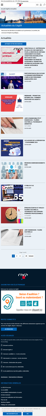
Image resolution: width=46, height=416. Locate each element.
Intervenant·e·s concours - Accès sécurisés (15, 358)
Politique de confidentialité (8, 404)
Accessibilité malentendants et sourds (11, 392)
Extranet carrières (8, 345)
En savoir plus (24, 1)
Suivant (31, 256)
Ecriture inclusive (5, 395)
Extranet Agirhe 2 (8, 349)
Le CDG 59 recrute (6, 387)
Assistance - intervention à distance (12, 377)
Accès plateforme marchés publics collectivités (16, 371)
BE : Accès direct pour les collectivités (13, 366)
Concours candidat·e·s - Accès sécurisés (14, 354)
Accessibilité (4, 390)
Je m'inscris (9, 329)
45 (26, 256)
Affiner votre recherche (13, 44)
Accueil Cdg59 (5, 9)
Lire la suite (27, 67)
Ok (28, 413)
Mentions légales (5, 402)
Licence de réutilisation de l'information (11, 397)
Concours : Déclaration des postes (12, 362)
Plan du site (4, 400)
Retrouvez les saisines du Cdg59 (9, 289)
